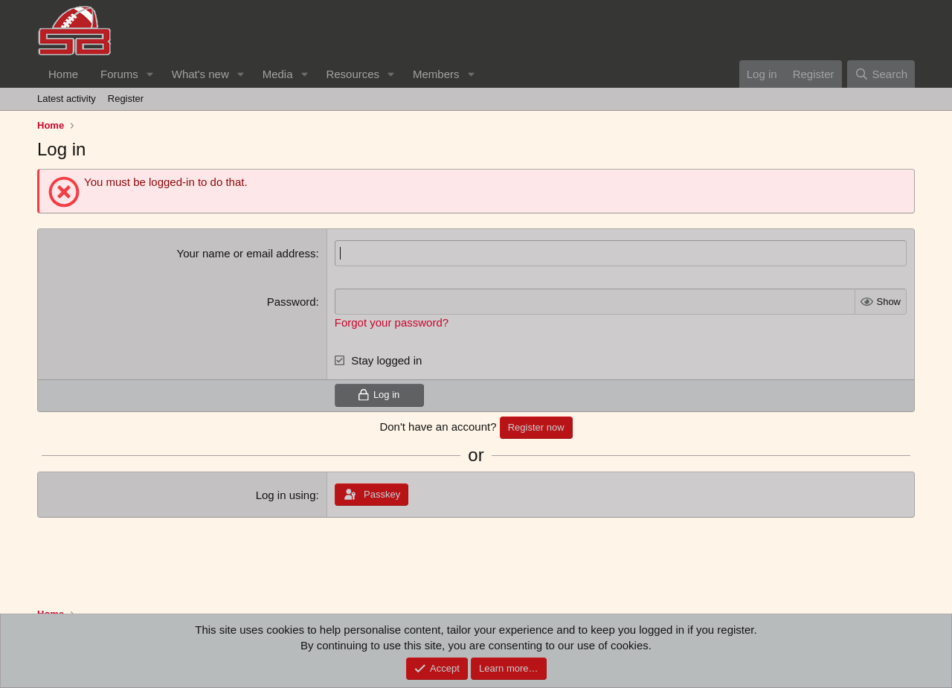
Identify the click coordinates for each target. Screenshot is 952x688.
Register (126, 98)
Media (278, 74)
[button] (150, 74)
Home (63, 74)
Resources (352, 74)
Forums (119, 74)
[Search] (881, 74)
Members (436, 74)
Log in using (286, 495)
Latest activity (66, 98)
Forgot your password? (391, 322)
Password (291, 301)
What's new (200, 74)
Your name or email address (246, 253)
